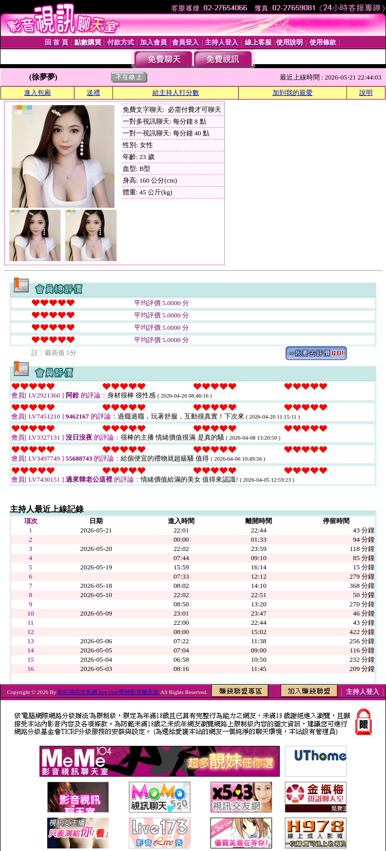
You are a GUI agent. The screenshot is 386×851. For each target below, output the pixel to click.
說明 (366, 92)
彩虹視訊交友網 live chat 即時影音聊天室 (108, 692)
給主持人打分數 (175, 92)
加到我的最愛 (293, 92)
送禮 (93, 92)
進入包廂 (37, 92)
